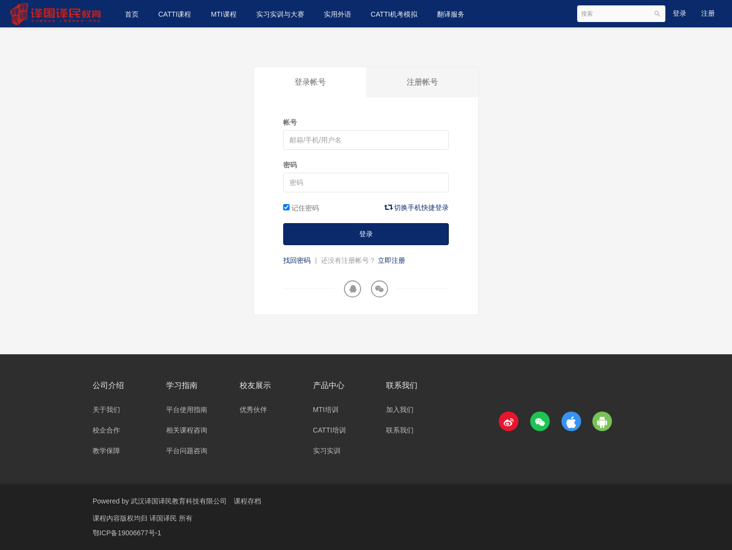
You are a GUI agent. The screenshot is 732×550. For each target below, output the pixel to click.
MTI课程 (223, 14)
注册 (708, 13)
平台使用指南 (186, 409)
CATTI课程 (174, 14)
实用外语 (337, 14)
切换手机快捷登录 (417, 207)
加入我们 (400, 409)
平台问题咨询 (186, 451)
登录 (679, 13)
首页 (132, 14)
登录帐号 (310, 82)
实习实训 (327, 451)
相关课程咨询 (186, 430)
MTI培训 (326, 409)
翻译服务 (450, 14)
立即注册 (391, 260)
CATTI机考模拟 (394, 14)
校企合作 (106, 430)
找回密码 (297, 260)
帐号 (290, 122)
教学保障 (106, 451)
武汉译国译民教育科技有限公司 (179, 501)
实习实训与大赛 (280, 14)
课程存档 (247, 501)
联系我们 (400, 430)
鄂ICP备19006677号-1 (127, 533)
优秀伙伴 (253, 409)
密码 (290, 165)
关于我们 (106, 409)
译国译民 (164, 518)
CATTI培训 (329, 430)
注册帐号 (422, 82)
